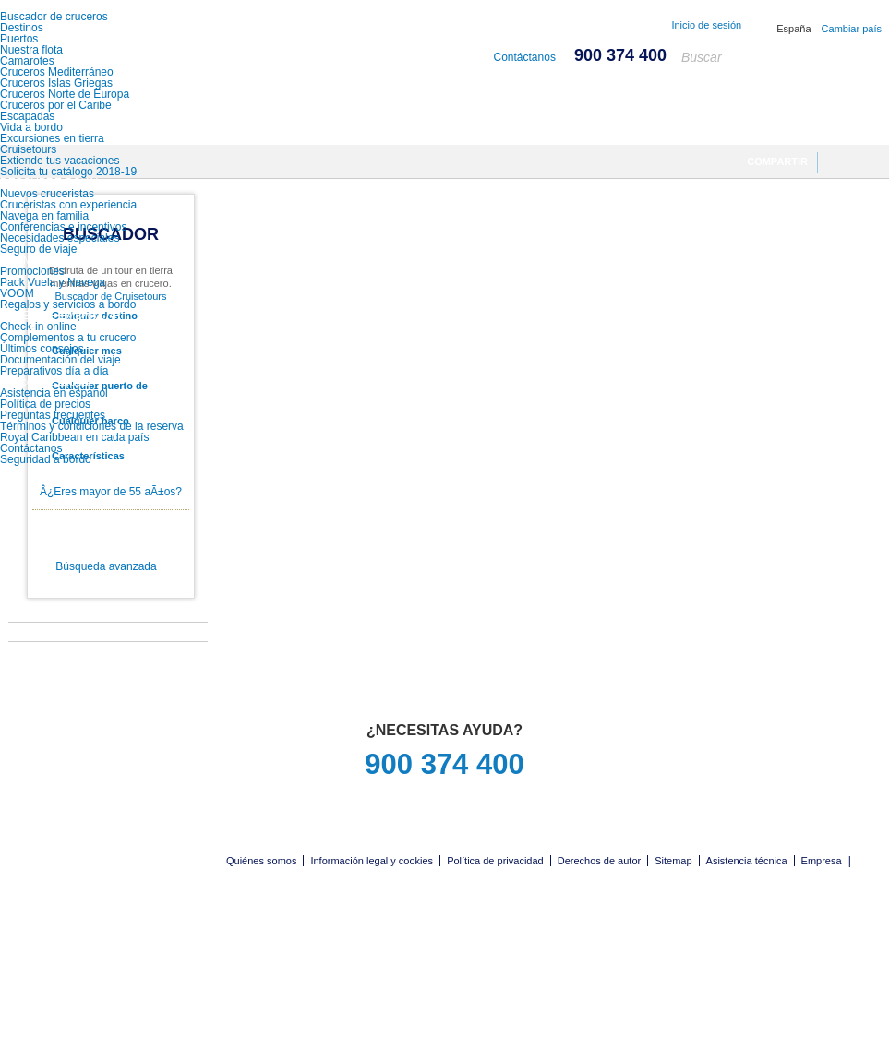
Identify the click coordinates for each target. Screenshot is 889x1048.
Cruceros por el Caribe (56, 105)
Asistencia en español (54, 393)
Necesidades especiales (59, 238)
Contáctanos (31, 448)
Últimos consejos (42, 348)
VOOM (17, 293)
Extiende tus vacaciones (59, 160)
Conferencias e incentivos (63, 226)
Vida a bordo (31, 127)
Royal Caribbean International (104, 48)
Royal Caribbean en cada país (74, 437)
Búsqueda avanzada (105, 566)
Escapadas (27, 116)
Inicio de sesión (706, 24)
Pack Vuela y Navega (52, 282)
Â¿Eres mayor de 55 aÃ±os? (111, 491)
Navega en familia (44, 215)
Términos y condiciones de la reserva (92, 426)
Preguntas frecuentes (52, 415)
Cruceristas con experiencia (68, 204)
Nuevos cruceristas (47, 193)
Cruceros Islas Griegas (56, 83)
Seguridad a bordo (45, 459)
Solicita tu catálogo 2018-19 (68, 171)
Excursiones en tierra (52, 138)
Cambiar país (852, 28)
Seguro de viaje (38, 249)
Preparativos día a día (54, 370)
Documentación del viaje (60, 359)
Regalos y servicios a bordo (68, 304)
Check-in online (38, 326)
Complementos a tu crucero (68, 337)
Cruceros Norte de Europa (64, 94)
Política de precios (45, 404)
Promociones (32, 271)
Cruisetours (28, 149)
